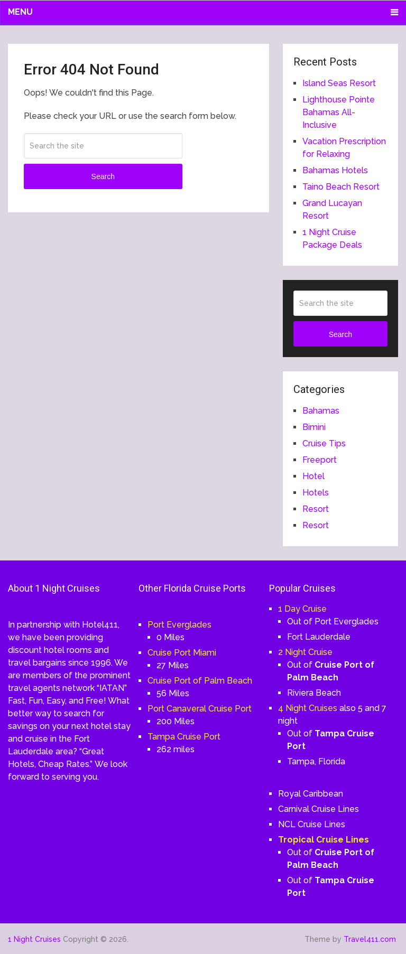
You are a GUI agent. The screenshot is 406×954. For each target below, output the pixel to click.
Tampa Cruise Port (183, 737)
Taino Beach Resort (341, 187)
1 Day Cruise (302, 609)
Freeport (319, 460)
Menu (20, 12)
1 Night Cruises (34, 939)
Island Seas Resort (339, 83)
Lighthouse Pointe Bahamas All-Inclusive (338, 112)
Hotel (313, 476)
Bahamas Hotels (335, 170)
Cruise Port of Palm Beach (199, 681)
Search (103, 176)
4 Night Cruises (307, 708)
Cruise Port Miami (181, 653)
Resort (315, 509)
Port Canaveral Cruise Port (199, 709)
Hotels (315, 493)
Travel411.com (370, 939)
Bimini (314, 427)
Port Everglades (179, 625)
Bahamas (320, 411)
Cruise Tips (324, 443)
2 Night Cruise (305, 652)
